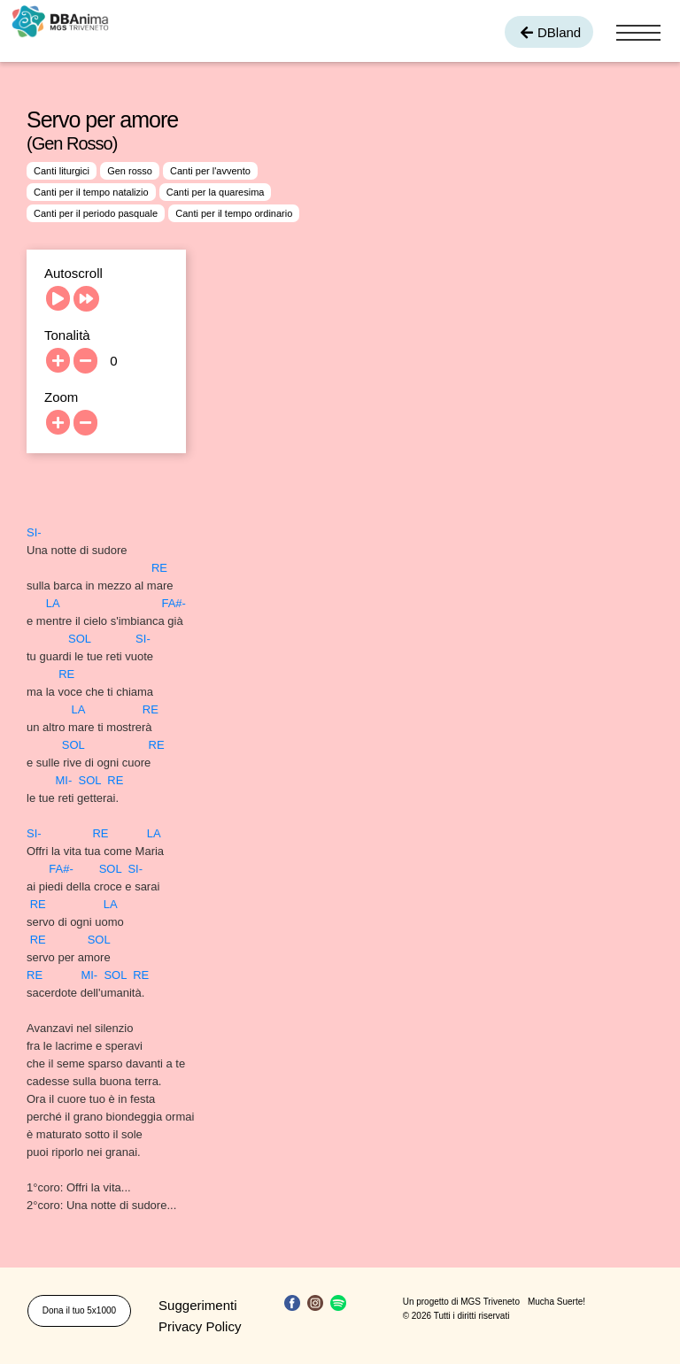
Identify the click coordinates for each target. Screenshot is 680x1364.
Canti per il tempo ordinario (233, 213)
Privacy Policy (199, 1326)
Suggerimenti (197, 1305)
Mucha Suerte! (556, 1301)
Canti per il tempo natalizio (91, 192)
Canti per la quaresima (215, 192)
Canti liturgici (61, 171)
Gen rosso (129, 171)
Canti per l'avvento (210, 171)
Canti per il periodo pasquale (96, 213)
